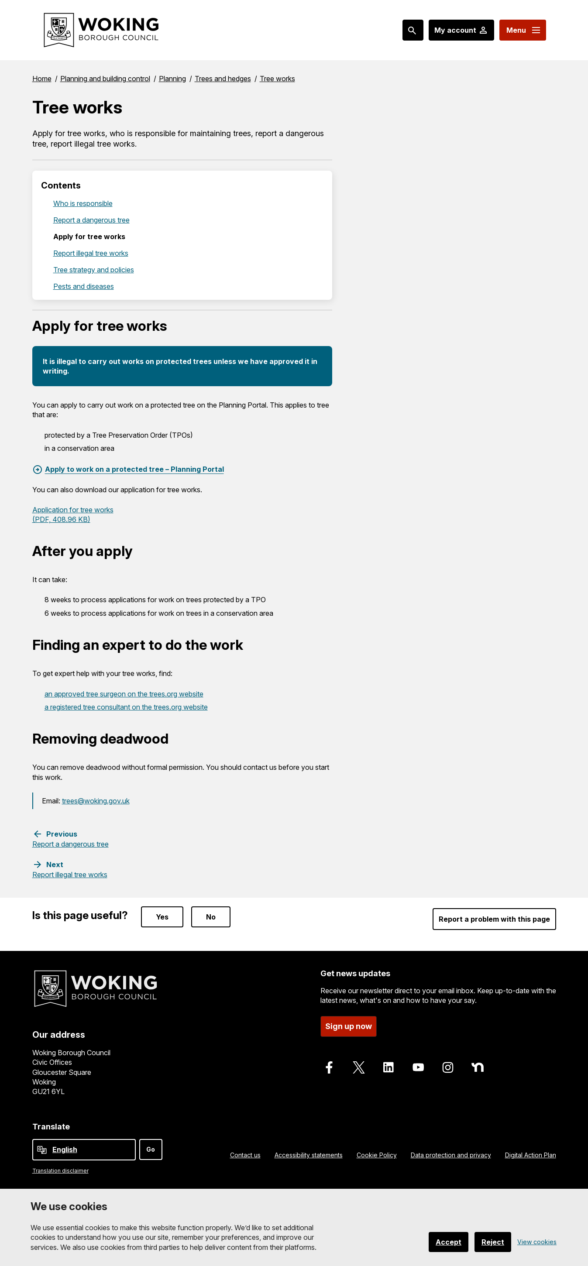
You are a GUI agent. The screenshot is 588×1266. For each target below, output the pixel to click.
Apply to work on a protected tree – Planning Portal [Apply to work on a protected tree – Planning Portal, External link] (134, 469)
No (211, 917)
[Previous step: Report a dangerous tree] (70, 839)
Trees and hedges (223, 78)
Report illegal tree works (90, 253)
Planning (172, 78)
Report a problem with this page (494, 919)
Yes (162, 917)
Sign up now (348, 1026)
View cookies (537, 1241)
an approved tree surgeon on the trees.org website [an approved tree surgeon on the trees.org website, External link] (124, 694)
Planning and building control (105, 78)
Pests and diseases (83, 286)
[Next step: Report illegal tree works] (69, 869)
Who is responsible (83, 203)
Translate (51, 1126)
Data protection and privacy (451, 1155)
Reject (492, 1242)
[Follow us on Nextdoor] (477, 1067)
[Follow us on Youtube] (418, 1067)
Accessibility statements (309, 1155)
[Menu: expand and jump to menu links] (522, 30)
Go (150, 1149)
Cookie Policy (377, 1155)
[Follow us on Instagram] (448, 1067)
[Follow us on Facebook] (329, 1067)
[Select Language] (84, 1149)
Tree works (277, 78)
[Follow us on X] (359, 1067)
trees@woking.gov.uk (96, 800)
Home (42, 78)
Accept (448, 1242)
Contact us (245, 1155)
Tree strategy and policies (93, 269)
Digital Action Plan (530, 1155)
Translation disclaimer (60, 1170)
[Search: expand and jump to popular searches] (412, 30)
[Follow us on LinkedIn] (388, 1067)
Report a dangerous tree (91, 220)
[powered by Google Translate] (42, 1150)
